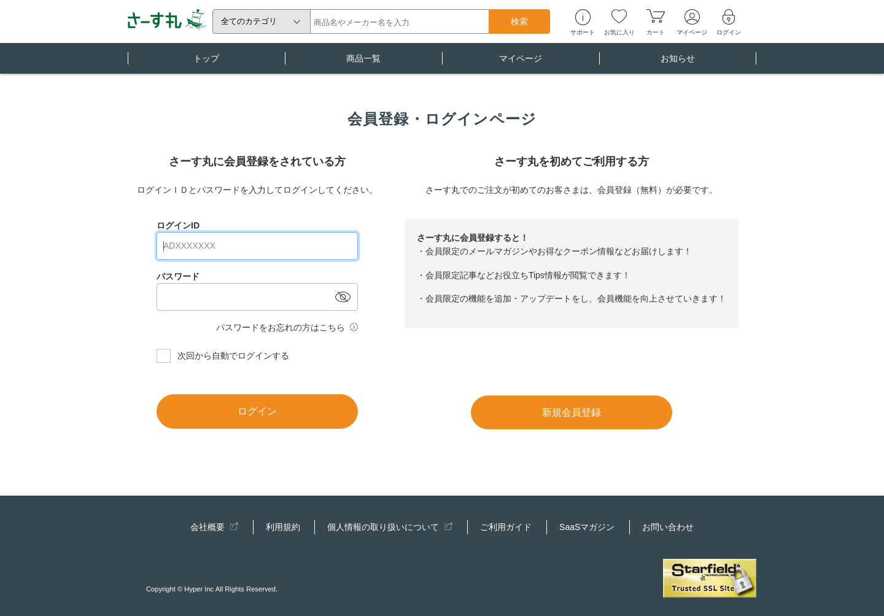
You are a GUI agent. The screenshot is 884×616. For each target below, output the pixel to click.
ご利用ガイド (506, 527)
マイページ (520, 63)
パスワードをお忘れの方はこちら (280, 327)
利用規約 (283, 527)
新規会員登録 (571, 412)
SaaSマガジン (587, 527)
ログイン (257, 411)
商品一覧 (363, 63)
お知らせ (677, 63)
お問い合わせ (668, 527)
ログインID (178, 225)
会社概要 (214, 527)
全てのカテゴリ (249, 21)
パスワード (178, 276)
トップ (206, 63)
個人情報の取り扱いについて (389, 527)
